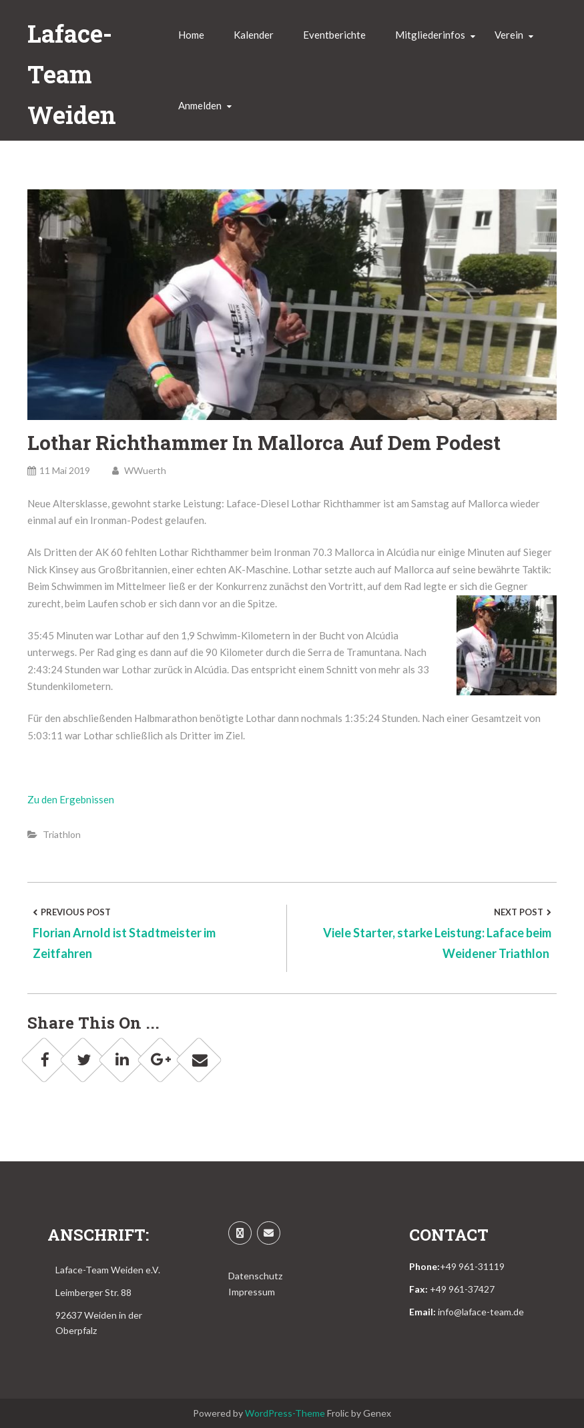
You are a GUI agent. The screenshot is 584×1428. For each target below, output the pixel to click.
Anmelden (200, 105)
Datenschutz (255, 1275)
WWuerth (139, 470)
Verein (509, 35)
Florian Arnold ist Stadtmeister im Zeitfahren (124, 943)
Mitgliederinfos (430, 35)
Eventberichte (334, 35)
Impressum (251, 1291)
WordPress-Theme (285, 1413)
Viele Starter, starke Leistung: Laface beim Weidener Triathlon (437, 943)
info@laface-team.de (481, 1311)
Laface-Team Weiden (71, 74)
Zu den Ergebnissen (70, 799)
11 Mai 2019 (58, 470)
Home (191, 35)
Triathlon (62, 834)
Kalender (254, 35)
